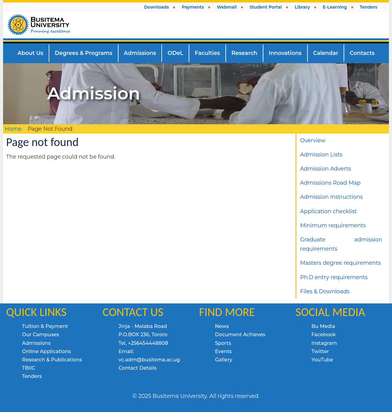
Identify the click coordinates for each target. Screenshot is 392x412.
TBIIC (28, 368)
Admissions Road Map (330, 182)
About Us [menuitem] (30, 53)
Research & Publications (52, 360)
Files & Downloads (324, 291)
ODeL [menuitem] (175, 53)
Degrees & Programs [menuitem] (83, 53)
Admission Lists (321, 154)
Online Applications (46, 351)
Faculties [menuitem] (207, 53)
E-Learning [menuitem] (335, 7)
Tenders (32, 376)
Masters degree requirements (340, 263)
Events (223, 351)
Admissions (36, 343)
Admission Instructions (331, 197)
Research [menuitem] (244, 53)
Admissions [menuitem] (140, 53)
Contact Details (137, 368)
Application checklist (328, 211)
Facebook (323, 334)
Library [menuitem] (302, 7)
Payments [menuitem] (193, 7)
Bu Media (323, 326)
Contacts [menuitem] (362, 53)
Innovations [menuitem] (285, 53)
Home (13, 128)
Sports (223, 343)
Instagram (324, 343)
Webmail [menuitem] (227, 7)
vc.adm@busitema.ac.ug (149, 360)
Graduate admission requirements (341, 244)
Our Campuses (40, 334)
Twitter (320, 351)
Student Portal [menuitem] (266, 7)
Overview (313, 140)
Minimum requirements (333, 225)
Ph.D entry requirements (334, 277)
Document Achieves (240, 334)
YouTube (322, 360)
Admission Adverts (325, 168)
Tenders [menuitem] (368, 7)
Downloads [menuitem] (156, 7)
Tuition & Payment (45, 326)
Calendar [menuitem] (325, 53)
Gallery (223, 360)
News (222, 326)
